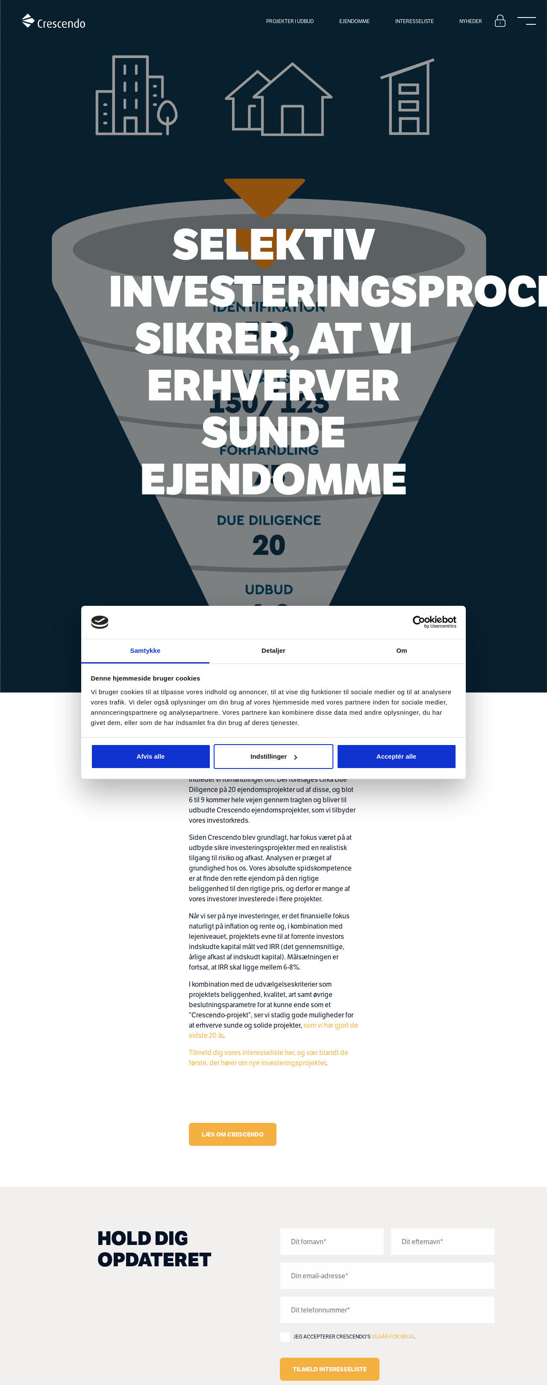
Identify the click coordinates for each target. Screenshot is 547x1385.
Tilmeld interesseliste (330, 1369)
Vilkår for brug (392, 1336)
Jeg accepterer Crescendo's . (354, 1336)
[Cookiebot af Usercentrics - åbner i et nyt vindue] (419, 622)
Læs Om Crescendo (233, 1134)
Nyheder (470, 21)
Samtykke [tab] (145, 650)
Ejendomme (354, 21)
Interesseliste (414, 21)
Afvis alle (151, 756)
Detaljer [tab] (273, 650)
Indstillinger (273, 756)
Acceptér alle (396, 756)
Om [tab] (401, 650)
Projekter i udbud (290, 21)
